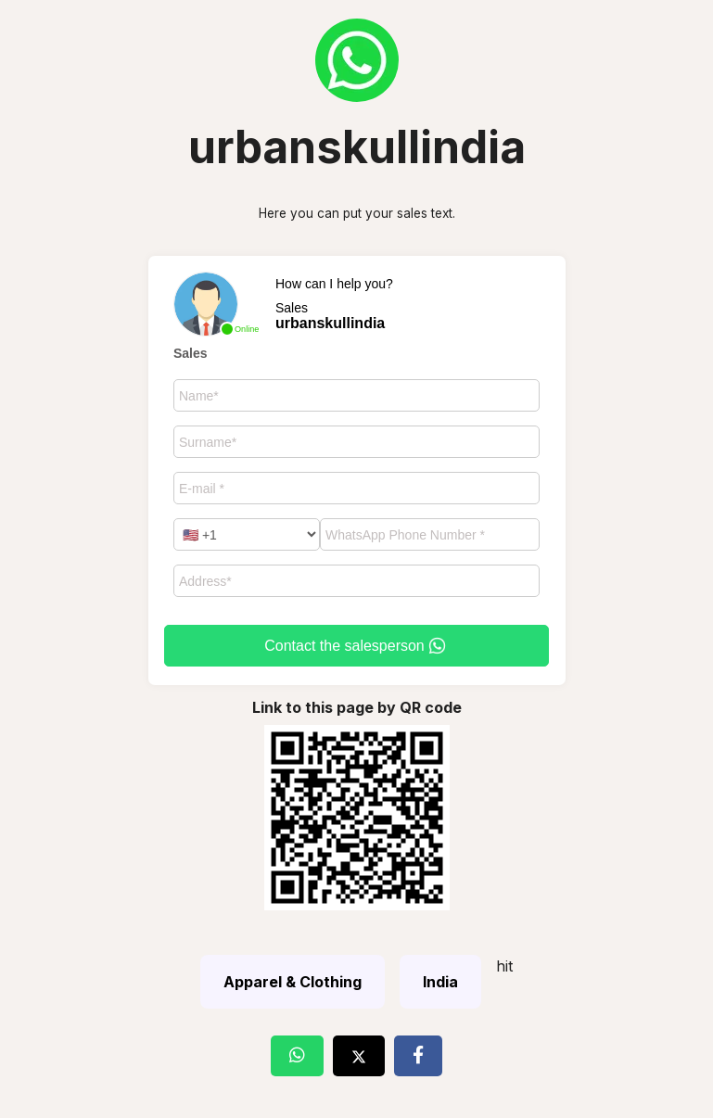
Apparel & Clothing (292, 981)
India (440, 981)
